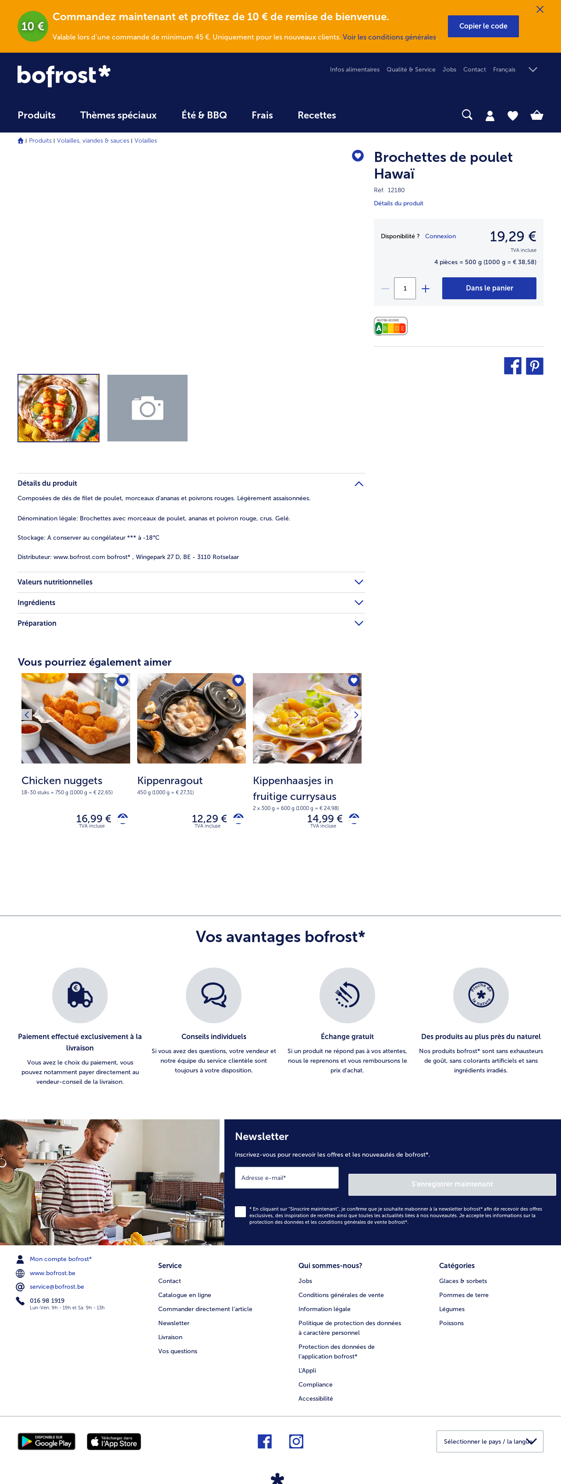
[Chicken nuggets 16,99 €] (75, 767)
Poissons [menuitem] (451, 1316)
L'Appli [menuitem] (307, 1364)
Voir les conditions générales (389, 37)
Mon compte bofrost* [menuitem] (55, 1256)
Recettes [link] (317, 115)
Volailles (146, 140)
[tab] (490, 115)
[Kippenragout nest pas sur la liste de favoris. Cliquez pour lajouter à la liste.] (236, 682)
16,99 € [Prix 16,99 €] (87, 820)
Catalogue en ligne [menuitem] (184, 1289)
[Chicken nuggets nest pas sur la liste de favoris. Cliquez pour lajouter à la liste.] (120, 682)
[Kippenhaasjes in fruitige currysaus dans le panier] (350, 820)
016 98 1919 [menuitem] (41, 1298)
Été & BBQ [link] (204, 115)
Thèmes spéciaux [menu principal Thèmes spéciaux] (118, 115)
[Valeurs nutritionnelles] (393, 326)
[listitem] (80, 1031)
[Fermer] (539, 9)
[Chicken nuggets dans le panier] (119, 820)
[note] (75, 784)
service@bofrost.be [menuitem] (51, 1284)
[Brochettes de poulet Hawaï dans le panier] (489, 288)
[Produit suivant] (30, 682)
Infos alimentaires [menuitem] (355, 69)
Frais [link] (262, 115)
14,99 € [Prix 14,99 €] (318, 820)
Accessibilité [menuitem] (315, 1392)
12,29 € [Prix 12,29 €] (202, 820)
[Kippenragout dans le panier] (235, 820)
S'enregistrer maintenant (504, 1181)
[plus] (425, 288)
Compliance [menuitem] (315, 1378)
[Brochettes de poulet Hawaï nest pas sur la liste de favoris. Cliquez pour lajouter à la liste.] (354, 158)
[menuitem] (37, 120)
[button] (483, 26)
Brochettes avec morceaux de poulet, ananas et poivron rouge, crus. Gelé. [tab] (154, 518)
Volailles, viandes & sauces (93, 140)
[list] (280, 1031)
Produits (40, 140)
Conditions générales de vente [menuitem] (341, 1289)
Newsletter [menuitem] (173, 1316)
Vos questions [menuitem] (177, 1344)
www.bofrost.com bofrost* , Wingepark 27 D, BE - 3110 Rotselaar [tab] (128, 557)
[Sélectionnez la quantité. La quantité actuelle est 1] (405, 288)
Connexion (440, 236)
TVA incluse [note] (92, 830)
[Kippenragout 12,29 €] (191, 767)
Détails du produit (398, 203)
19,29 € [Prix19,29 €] (513, 236)
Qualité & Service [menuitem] (411, 69)
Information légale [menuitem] (324, 1302)
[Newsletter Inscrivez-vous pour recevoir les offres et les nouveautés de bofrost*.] (392, 1182)
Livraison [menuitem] (170, 1330)
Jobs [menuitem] (449, 69)
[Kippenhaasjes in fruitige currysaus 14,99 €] (307, 767)
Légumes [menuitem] (452, 1302)
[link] (96, 76)
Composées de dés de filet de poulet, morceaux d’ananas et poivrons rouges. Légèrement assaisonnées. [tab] (164, 498)
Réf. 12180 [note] (389, 190)
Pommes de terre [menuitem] (464, 1289)
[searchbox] (366, 115)
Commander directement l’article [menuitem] (205, 1302)
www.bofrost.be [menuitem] (46, 1270)
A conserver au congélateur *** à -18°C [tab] (89, 537)
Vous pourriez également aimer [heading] (94, 662)
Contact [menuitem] (474, 69)
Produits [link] (37, 115)
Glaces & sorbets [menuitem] (463, 1275)
